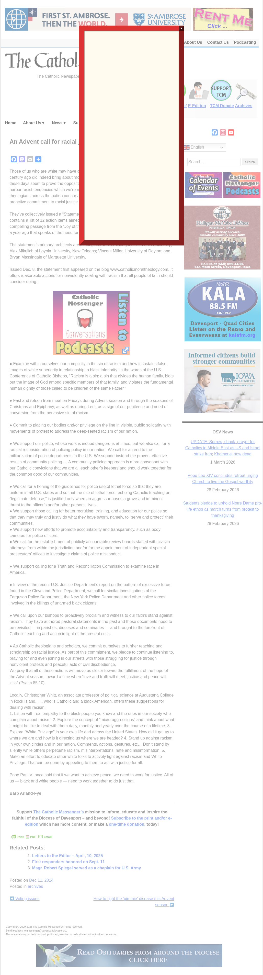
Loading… (132, 135)
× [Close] (181, 28)
